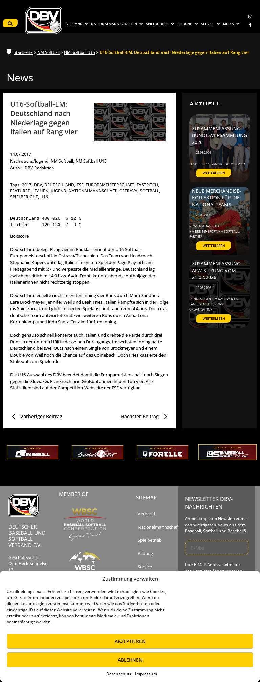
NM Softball (48, 52)
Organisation (218, 164)
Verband (238, 164)
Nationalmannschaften (161, 527)
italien (41, 191)
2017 (27, 185)
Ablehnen (130, 660)
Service (145, 567)
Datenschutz (119, 674)
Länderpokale (201, 304)
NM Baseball (209, 226)
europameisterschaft (110, 185)
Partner (196, 236)
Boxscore (19, 236)
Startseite (23, 52)
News (193, 226)
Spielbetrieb (150, 540)
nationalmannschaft (93, 191)
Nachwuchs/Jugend (29, 161)
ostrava (128, 191)
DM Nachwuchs (225, 299)
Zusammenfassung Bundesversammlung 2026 (217, 135)
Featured (197, 164)
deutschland (59, 185)
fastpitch (148, 185)
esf (80, 185)
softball (150, 191)
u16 (44, 197)
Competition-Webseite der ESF (88, 388)
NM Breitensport (203, 231)
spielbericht (24, 197)
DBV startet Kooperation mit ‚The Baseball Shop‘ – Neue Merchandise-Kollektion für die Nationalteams (217, 188)
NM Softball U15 (79, 52)
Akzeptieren (130, 641)
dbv (38, 185)
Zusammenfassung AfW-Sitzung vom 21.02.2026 (214, 270)
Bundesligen (200, 299)
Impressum (146, 674)
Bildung (145, 553)
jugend (59, 191)
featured (21, 191)
